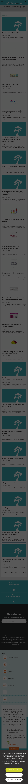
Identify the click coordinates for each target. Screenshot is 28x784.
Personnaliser (14, 775)
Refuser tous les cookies (14, 780)
